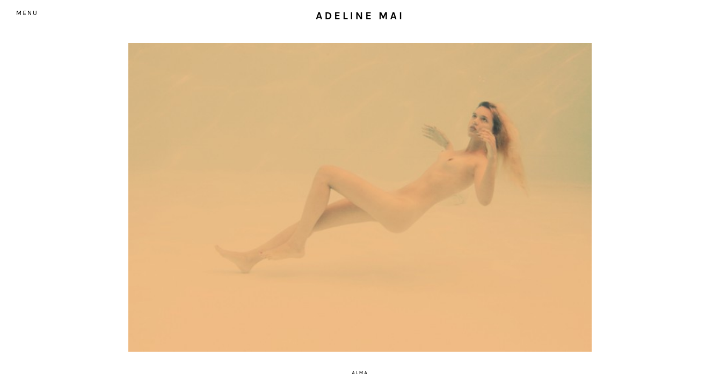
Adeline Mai (360, 16)
